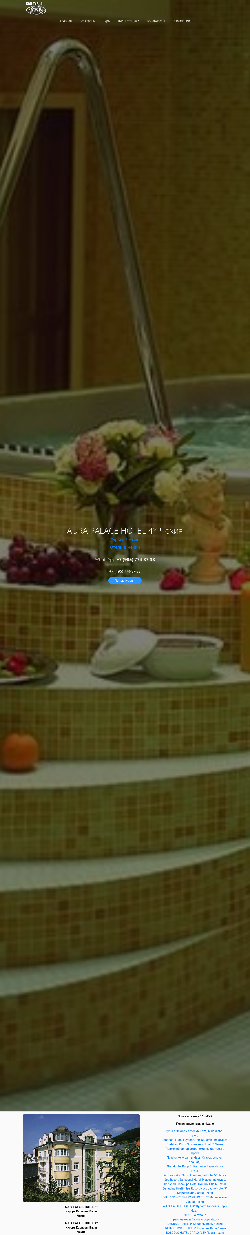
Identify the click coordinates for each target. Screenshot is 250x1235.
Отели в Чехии (125, 547)
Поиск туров (124, 581)
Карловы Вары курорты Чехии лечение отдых (195, 1140)
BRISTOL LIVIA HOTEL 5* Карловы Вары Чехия (195, 1228)
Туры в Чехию (125, 539)
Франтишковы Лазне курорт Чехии (195, 1219)
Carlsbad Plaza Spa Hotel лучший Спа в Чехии (195, 1184)
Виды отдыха (127, 21)
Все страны (87, 21)
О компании (181, 21)
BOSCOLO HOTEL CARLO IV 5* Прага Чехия (195, 1232)
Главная (66, 21)
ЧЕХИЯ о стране (195, 1215)
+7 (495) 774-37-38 (125, 571)
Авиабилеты (156, 21)
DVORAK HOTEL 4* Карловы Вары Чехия (195, 1224)
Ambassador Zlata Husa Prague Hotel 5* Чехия (195, 1175)
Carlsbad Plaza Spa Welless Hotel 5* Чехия (195, 1144)
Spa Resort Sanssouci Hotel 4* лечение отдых (195, 1179)
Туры (106, 21)
